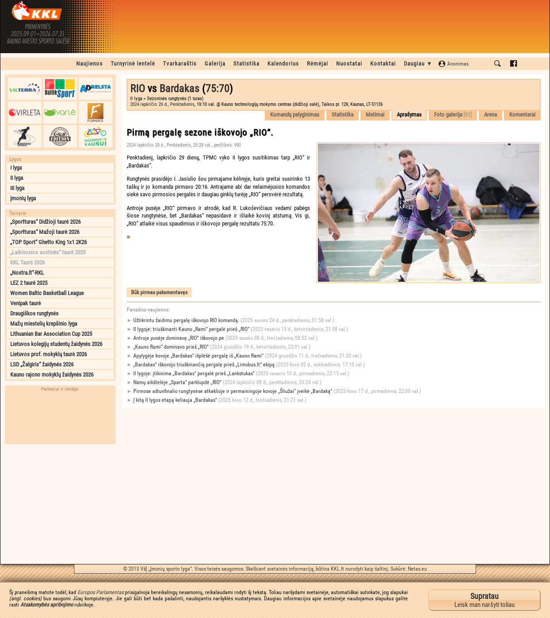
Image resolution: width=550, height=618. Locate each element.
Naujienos (89, 63)
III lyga (17, 188)
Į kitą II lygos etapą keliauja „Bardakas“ (216, 400)
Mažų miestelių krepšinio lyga (43, 323)
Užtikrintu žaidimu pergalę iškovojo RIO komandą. (230, 320)
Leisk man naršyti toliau (484, 600)
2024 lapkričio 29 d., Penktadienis (162, 104)
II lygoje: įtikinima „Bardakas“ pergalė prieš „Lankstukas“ (238, 373)
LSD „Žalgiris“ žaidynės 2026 (42, 364)
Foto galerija (453, 114)
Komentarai (522, 114)
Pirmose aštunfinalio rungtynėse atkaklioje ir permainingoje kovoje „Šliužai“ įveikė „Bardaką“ (274, 391)
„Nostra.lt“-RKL (27, 272)
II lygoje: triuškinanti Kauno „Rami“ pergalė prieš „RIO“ (237, 329)
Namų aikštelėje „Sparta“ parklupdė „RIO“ (224, 382)
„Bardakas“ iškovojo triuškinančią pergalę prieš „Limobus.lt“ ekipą (246, 364)
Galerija (215, 63)
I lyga (16, 167)
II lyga (16, 178)
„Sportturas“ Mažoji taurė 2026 (44, 232)
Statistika (246, 63)
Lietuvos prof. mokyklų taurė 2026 (48, 354)
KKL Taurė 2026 (27, 262)
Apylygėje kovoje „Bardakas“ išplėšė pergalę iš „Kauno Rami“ (244, 356)
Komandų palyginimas (294, 114)
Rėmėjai (317, 63)
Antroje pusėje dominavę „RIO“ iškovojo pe (222, 338)
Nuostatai (349, 63)
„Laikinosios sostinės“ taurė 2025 (47, 252)
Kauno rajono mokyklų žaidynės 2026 (51, 374)
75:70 (217, 88)
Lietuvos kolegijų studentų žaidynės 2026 (56, 344)
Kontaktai (383, 63)
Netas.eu (417, 569)
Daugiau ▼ (418, 63)
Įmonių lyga (23, 198)
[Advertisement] (60, 504)
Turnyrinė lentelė (133, 63)
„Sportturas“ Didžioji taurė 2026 (45, 221)
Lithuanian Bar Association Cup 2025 (51, 333)
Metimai (375, 114)
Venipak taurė (25, 303)
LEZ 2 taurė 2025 (28, 283)
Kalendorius (283, 63)
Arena (490, 114)
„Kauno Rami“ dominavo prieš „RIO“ (218, 347)
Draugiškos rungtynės (34, 313)
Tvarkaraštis (180, 63)
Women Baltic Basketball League (47, 293)
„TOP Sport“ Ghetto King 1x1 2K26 (48, 242)
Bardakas (179, 88)
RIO (137, 88)
